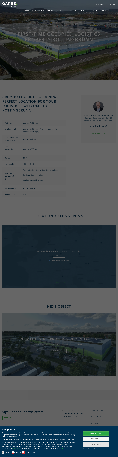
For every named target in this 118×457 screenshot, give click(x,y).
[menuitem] (110, 4)
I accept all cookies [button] (96, 433)
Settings (61, 448)
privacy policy (16, 448)
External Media (28, 452)
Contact (94, 11)
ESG (67, 11)
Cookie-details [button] (87, 449)
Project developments (45, 11)
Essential (6, 452)
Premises (60, 11)
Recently (83, 11)
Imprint (85, 451)
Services (28, 11)
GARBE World (105, 11)
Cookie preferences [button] (96, 444)
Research (74, 11)
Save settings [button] (96, 439)
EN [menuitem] (114, 4)
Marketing (16, 452)
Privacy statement (100, 449)
